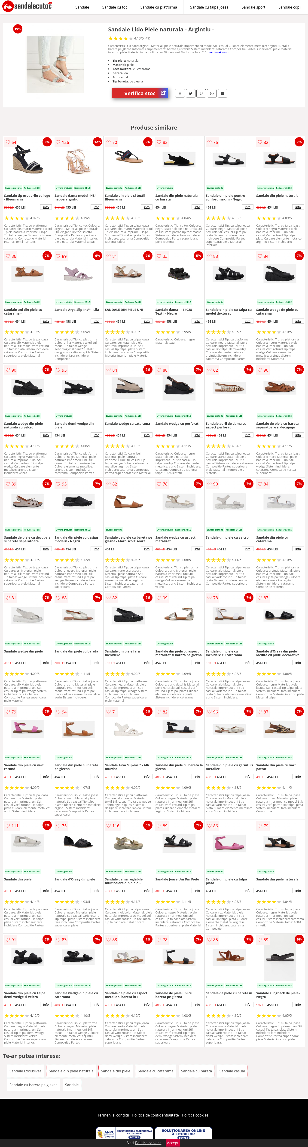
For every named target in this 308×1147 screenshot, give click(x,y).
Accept (173, 1142)
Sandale (82, 7)
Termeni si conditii (113, 1115)
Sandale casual (232, 1071)
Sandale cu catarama (156, 1071)
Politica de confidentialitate (155, 1115)
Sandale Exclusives (25, 1071)
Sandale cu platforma (158, 7)
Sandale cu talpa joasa (209, 7)
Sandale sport (253, 7)
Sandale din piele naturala (71, 1071)
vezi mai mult (219, 52)
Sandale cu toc (114, 7)
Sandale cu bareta (196, 1071)
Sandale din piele (115, 1071)
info (46, 207)
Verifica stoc (146, 93)
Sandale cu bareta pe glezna (33, 1084)
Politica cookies (195, 1115)
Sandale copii (290, 7)
